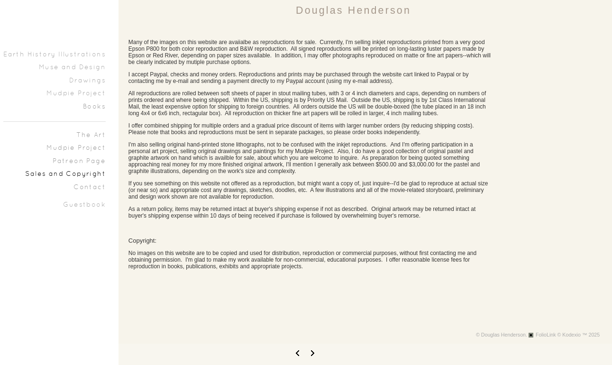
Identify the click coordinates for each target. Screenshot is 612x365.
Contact (89, 187)
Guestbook (84, 205)
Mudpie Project (76, 94)
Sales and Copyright (65, 174)
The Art (91, 135)
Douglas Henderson (353, 10)
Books (94, 107)
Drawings (87, 81)
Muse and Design (72, 67)
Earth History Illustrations (54, 55)
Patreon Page (79, 161)
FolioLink (546, 335)
